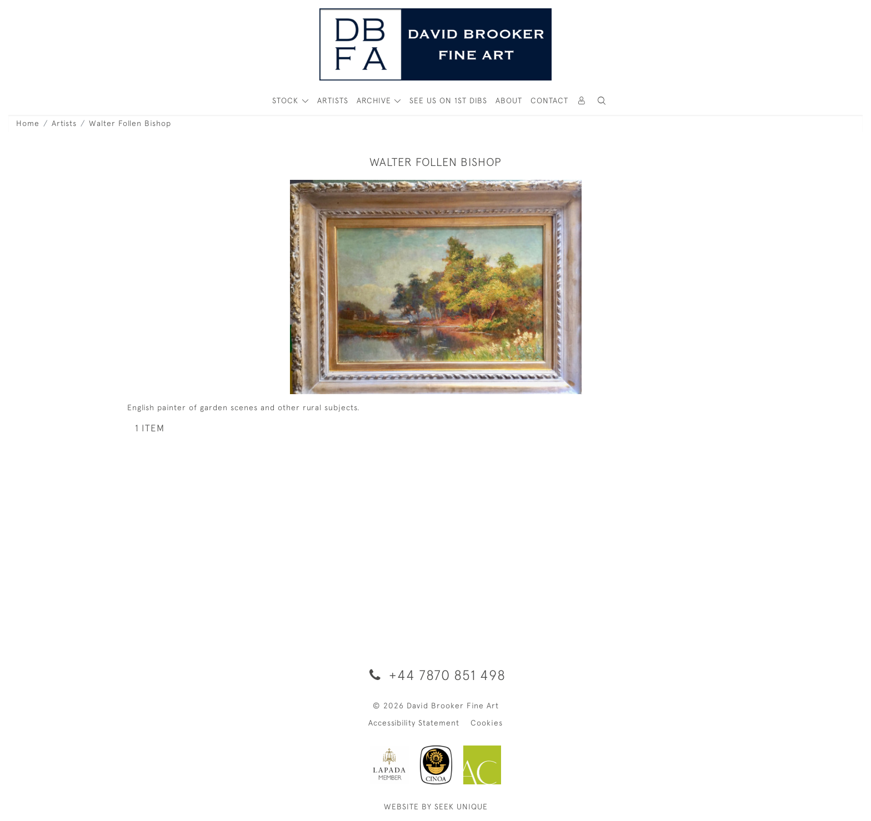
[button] (601, 101)
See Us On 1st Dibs (448, 100)
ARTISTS (332, 100)
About (508, 100)
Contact (549, 100)
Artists (64, 123)
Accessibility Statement (413, 722)
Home (27, 123)
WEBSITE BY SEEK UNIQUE (436, 806)
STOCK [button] (286, 100)
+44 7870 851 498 (435, 675)
